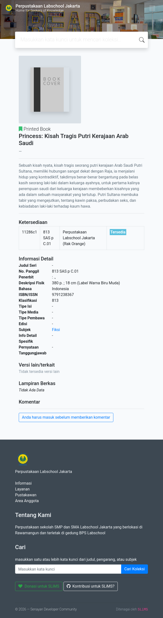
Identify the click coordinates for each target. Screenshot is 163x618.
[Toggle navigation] (152, 8)
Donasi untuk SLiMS (38, 586)
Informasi (23, 483)
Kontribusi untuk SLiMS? (91, 586)
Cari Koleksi (134, 569)
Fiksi (56, 329)
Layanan (22, 489)
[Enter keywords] (68, 569)
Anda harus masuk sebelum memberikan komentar (66, 417)
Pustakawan (25, 495)
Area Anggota (27, 500)
